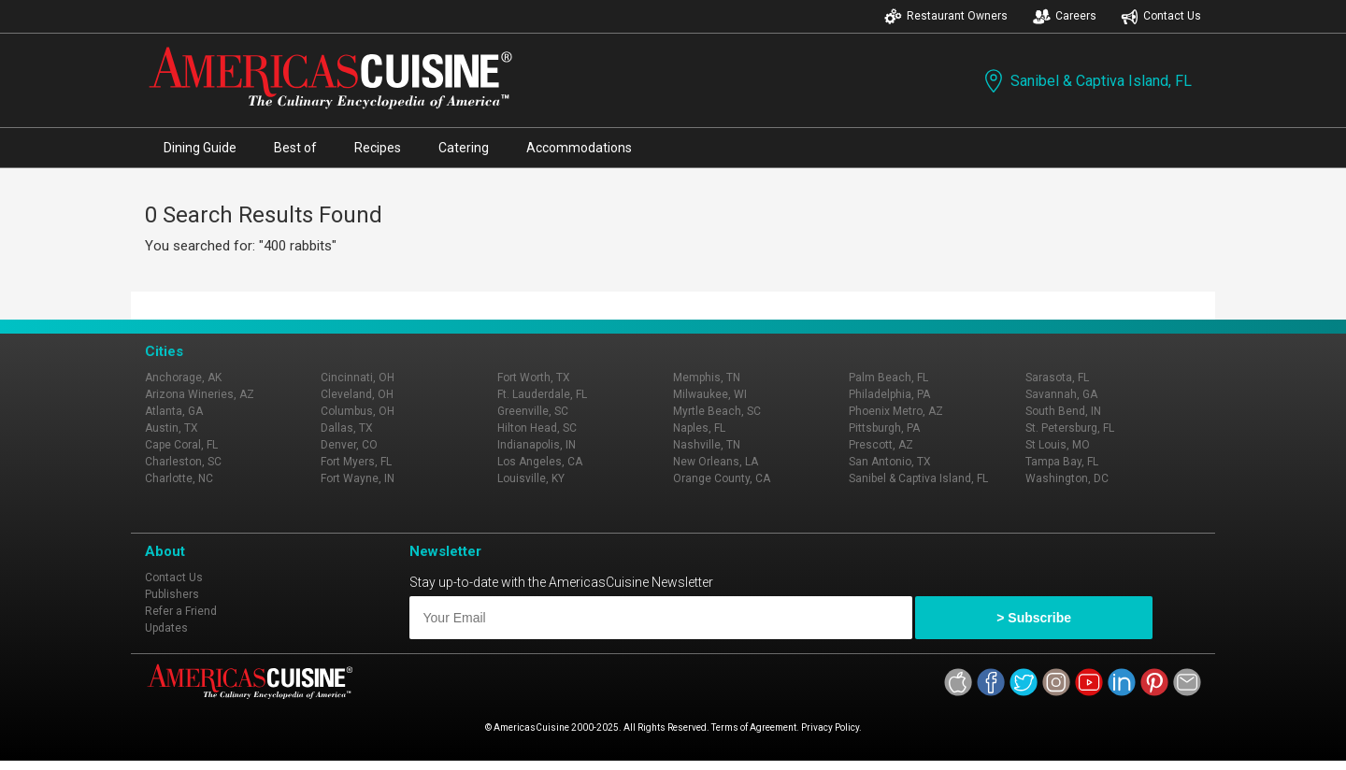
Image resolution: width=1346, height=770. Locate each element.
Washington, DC (1067, 478)
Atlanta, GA (174, 411)
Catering (463, 147)
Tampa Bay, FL (1061, 461)
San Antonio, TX (890, 461)
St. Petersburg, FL (1069, 428)
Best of (295, 147)
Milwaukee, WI (710, 394)
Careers (1064, 16)
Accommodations (579, 147)
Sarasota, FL (1057, 377)
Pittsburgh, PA (884, 428)
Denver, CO (349, 444)
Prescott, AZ (881, 444)
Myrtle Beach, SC (717, 411)
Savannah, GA (1061, 394)
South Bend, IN (1063, 411)
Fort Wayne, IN (357, 478)
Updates (166, 628)
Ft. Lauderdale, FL (542, 394)
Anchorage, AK (183, 377)
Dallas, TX (347, 428)
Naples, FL (699, 428)
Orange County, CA (721, 478)
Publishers (172, 594)
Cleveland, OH (357, 394)
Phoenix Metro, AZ (896, 411)
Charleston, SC (183, 461)
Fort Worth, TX (533, 377)
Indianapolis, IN (536, 444)
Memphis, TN (706, 377)
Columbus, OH (357, 411)
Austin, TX (171, 428)
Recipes (377, 147)
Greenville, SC (532, 411)
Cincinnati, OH (357, 377)
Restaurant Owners (946, 16)
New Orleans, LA (715, 461)
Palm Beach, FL (888, 377)
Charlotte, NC (179, 478)
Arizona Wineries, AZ (199, 394)
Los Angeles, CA (539, 461)
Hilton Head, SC (537, 428)
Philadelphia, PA (889, 394)
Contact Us (1161, 16)
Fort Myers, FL (356, 461)
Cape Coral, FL (181, 444)
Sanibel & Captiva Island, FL (1086, 80)
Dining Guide (200, 147)
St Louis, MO (1057, 444)
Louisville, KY (531, 478)
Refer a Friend (181, 611)
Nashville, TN (706, 444)
